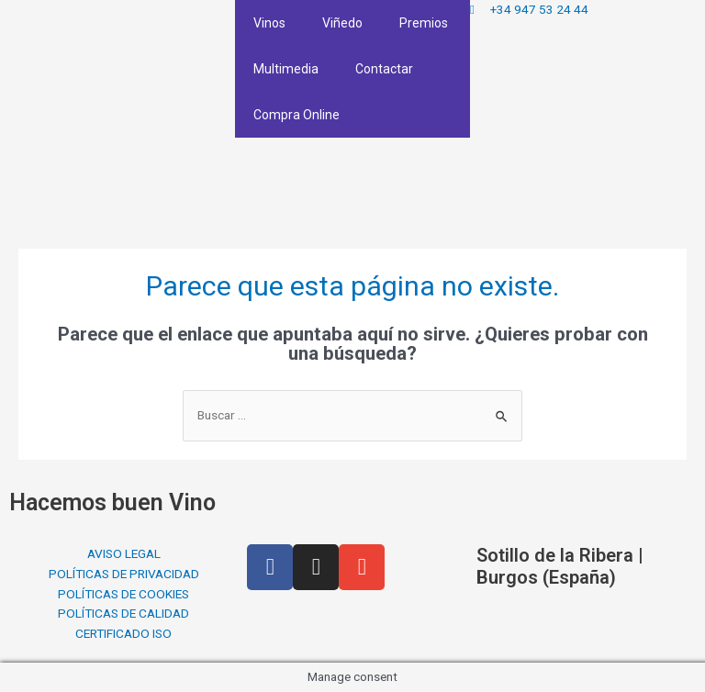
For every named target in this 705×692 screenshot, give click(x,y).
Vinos (269, 23)
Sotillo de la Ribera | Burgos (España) (559, 566)
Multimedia (286, 68)
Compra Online (296, 114)
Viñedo (342, 23)
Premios (423, 23)
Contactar (384, 68)
